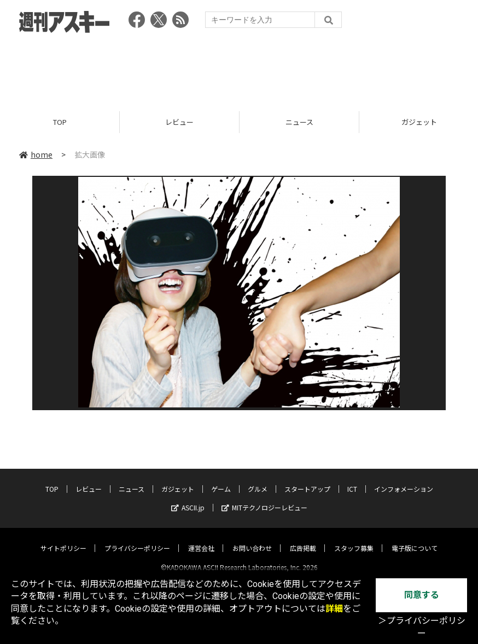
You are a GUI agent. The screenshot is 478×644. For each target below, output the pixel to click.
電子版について (415, 538)
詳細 (334, 608)
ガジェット (177, 479)
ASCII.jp (188, 498)
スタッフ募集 (354, 538)
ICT (352, 479)
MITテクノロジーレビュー (264, 498)
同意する (421, 595)
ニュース (299, 122)
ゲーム (221, 479)
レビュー (179, 122)
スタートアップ (307, 479)
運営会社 (201, 538)
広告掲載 (303, 538)
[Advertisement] (239, 68)
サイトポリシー (63, 538)
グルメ (257, 479)
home (36, 154)
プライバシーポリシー (137, 538)
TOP (60, 122)
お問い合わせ (252, 538)
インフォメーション (403, 479)
